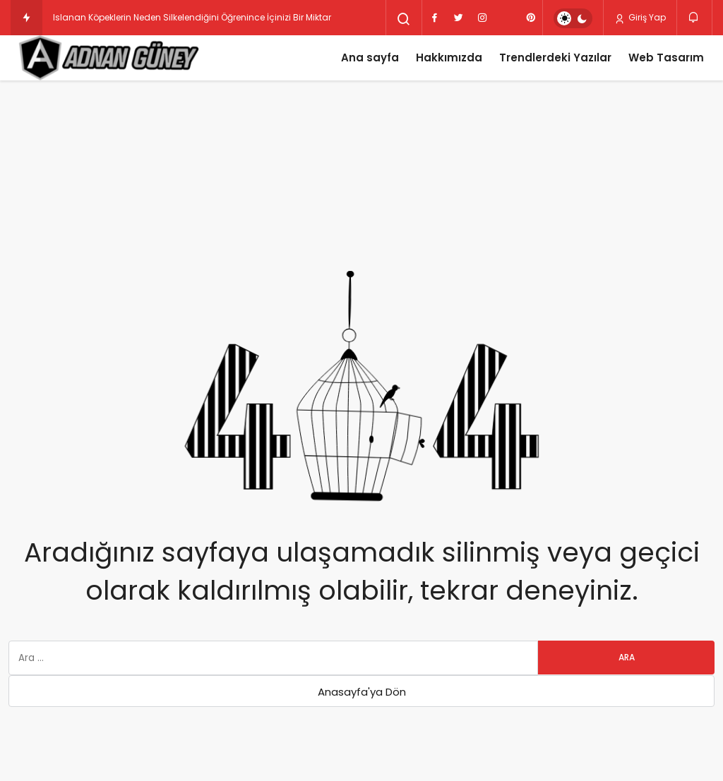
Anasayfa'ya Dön (362, 691)
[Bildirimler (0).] (694, 17)
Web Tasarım (666, 57)
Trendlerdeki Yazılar (555, 57)
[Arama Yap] (404, 19)
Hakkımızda (449, 57)
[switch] (573, 18)
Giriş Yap (640, 17)
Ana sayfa (370, 57)
